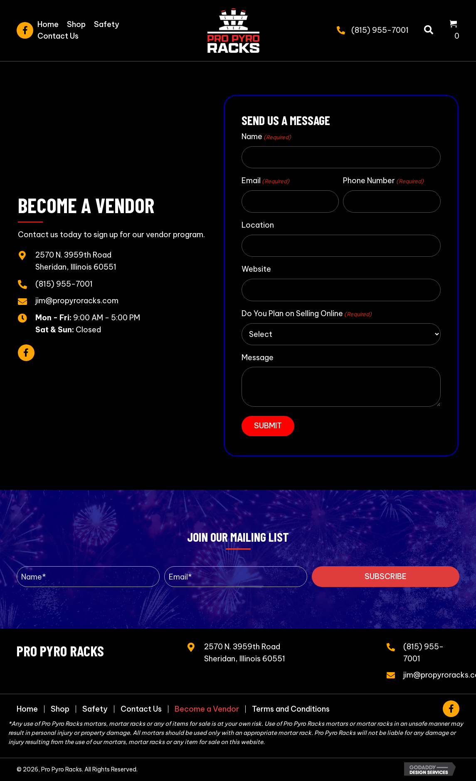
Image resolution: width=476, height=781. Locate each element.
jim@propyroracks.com (76, 300)
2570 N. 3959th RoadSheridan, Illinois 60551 (244, 652)
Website (256, 269)
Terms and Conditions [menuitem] (291, 709)
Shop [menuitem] (60, 709)
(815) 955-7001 (380, 30)
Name (266, 137)
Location (258, 225)
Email (265, 181)
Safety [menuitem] (95, 709)
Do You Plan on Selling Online (307, 314)
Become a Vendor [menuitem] (207, 709)
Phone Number (383, 181)
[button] (25, 30)
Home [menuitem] (27, 709)
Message (258, 357)
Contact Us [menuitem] (141, 709)
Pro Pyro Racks (60, 650)
